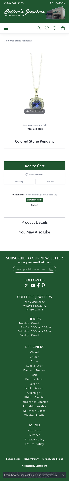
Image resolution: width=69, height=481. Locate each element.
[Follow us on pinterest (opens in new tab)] (43, 285)
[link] (14, 3)
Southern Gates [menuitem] (34, 410)
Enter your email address (34, 262)
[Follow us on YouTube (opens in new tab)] (32, 285)
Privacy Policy (34, 439)
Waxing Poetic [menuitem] (34, 415)
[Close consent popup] (63, 475)
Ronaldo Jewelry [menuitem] (34, 406)
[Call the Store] (34, 309)
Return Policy (34, 444)
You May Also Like (34, 232)
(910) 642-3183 (35, 128)
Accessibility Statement (34, 465)
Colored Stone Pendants (19, 40)
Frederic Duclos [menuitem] (34, 370)
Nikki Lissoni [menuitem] (34, 388)
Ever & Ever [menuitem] (34, 365)
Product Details (35, 222)
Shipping (19, 181)
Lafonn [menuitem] (34, 383)
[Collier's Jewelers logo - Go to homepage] (34, 13)
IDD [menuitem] (34, 374)
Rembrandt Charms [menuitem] (34, 401)
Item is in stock (34, 199)
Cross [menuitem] (34, 361)
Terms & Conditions (52, 458)
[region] (34, 84)
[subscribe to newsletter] (51, 269)
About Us (34, 430)
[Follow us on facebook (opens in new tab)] (38, 285)
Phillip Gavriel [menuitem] (34, 397)
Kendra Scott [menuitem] (34, 379)
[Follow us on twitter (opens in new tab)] (26, 285)
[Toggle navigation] (5, 28)
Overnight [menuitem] (34, 392)
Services (35, 435)
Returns (50, 181)
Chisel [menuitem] (34, 352)
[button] (57, 3)
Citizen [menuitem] (34, 356)
